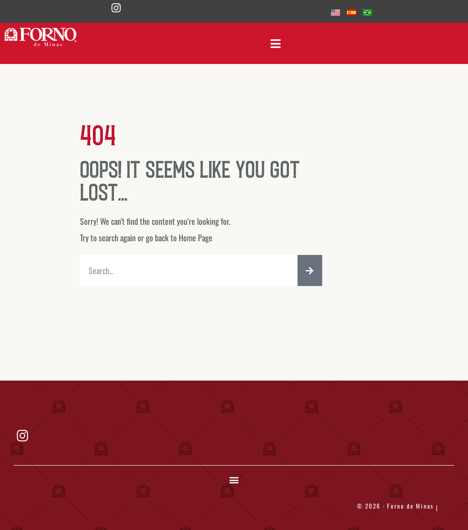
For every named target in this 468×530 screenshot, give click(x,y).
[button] (234, 480)
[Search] (310, 270)
